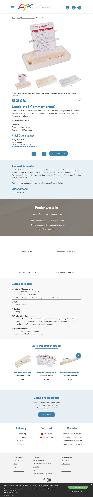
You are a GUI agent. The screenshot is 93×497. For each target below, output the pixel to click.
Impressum (65, 460)
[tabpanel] (46, 18)
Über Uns (16, 460)
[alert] (46, 490)
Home (13, 18)
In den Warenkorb (58, 154)
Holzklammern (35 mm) (22, 372)
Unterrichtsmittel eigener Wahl (43, 474)
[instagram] (49, 480)
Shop (18, 18)
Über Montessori (19, 471)
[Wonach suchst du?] (48, 7)
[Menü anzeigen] (12, 7)
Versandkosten (19, 142)
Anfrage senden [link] (46, 414)
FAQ (34, 470)
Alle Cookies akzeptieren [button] (78, 487)
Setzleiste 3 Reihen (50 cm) (70, 372)
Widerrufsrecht (66, 471)
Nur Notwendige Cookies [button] (78, 491)
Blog (15, 467)
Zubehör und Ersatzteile (27, 18)
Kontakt (36, 467)
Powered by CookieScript (9, 495)
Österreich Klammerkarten (46, 372)
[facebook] (44, 480)
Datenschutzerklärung (10, 490)
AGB (63, 467)
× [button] (91, 484)
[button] (31, 492)
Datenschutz (66, 464)
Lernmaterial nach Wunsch (42, 463)
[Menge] (39, 154)
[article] (23, 369)
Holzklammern (25, 183)
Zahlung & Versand (39, 460)
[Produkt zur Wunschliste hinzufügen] (80, 99)
